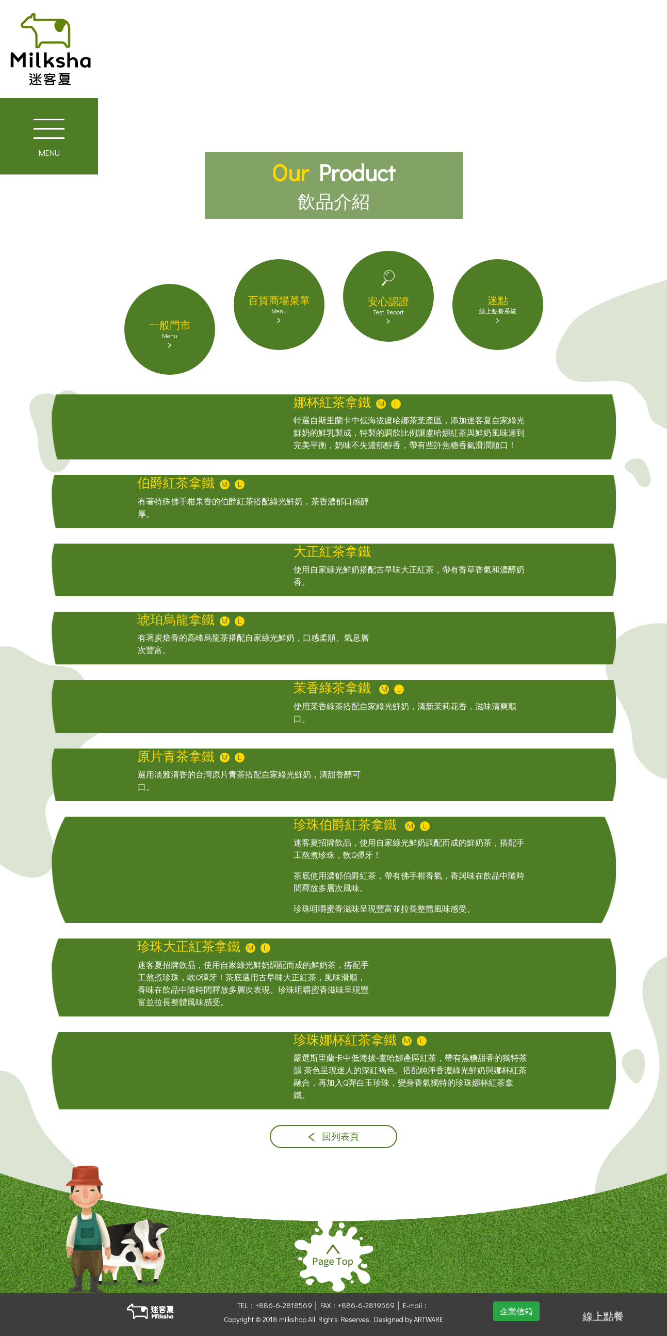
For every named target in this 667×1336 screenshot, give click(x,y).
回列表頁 (333, 1136)
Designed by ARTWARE (408, 1319)
